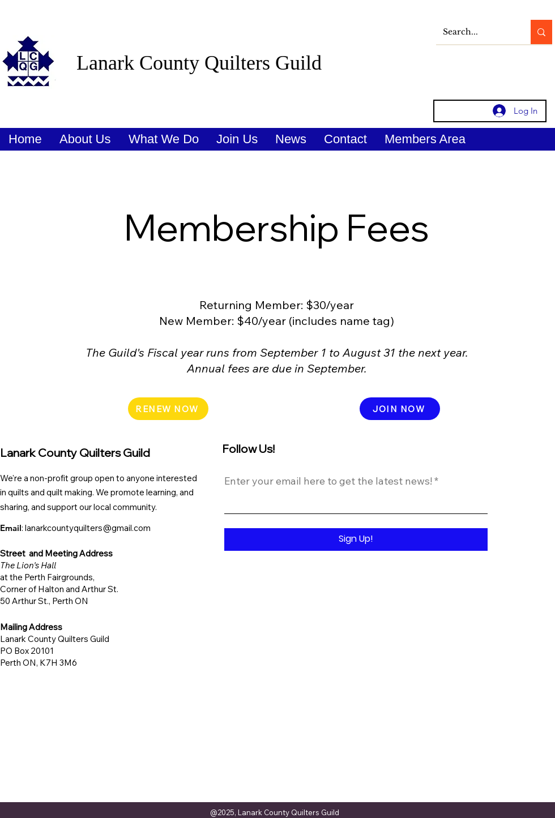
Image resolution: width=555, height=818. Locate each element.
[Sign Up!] (356, 539)
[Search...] (475, 32)
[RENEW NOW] (168, 408)
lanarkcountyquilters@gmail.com (88, 528)
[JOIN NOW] (400, 408)
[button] (84, 139)
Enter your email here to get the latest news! (328, 481)
